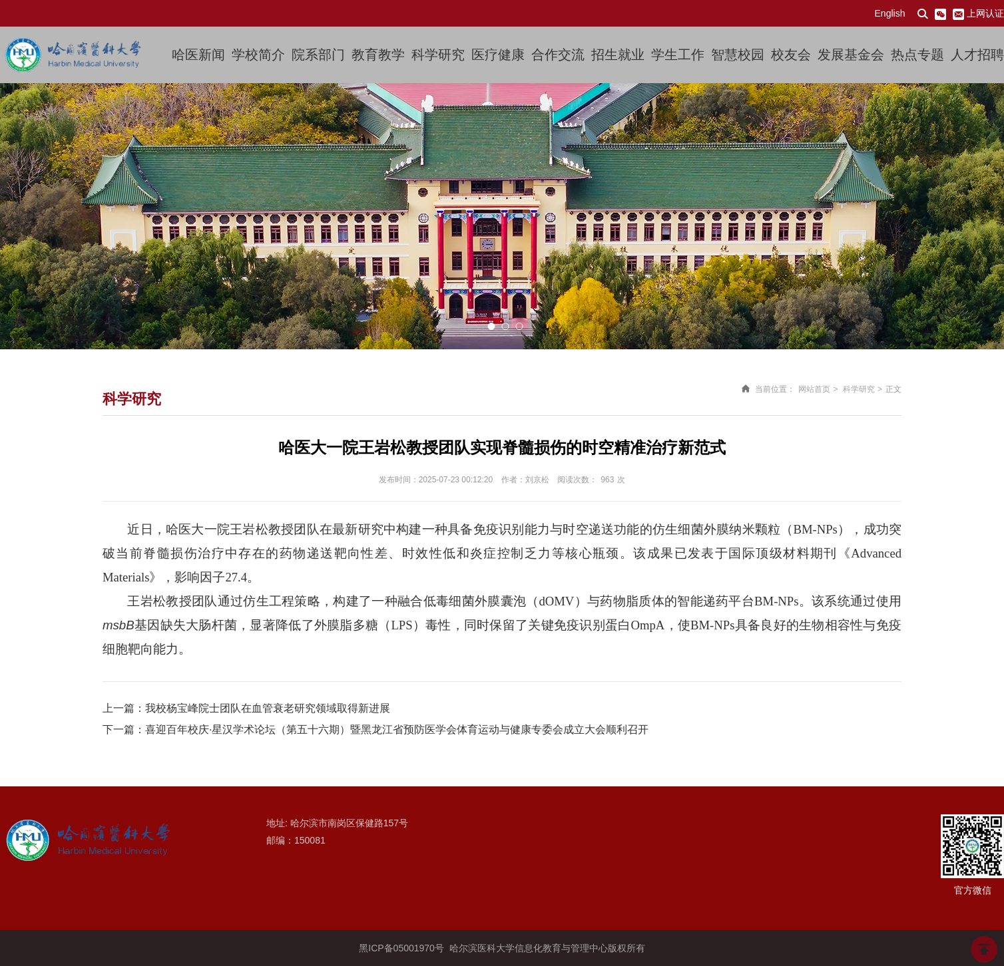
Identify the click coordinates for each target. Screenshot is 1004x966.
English (890, 13)
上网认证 (985, 13)
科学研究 (859, 389)
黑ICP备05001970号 (401, 948)
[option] (502, 216)
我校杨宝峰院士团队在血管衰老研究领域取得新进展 (267, 708)
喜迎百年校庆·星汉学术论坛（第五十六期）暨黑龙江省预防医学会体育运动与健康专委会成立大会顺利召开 (396, 729)
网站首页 (814, 389)
